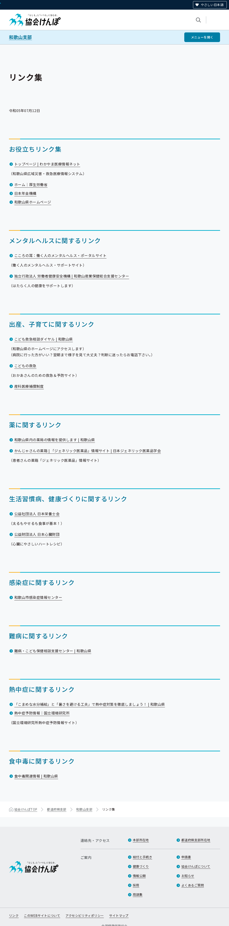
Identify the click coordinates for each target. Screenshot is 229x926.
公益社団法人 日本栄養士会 (36, 513)
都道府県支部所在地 (195, 840)
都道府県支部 (56, 809)
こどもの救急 (25, 365)
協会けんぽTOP (25, 809)
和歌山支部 (20, 37)
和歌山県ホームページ (32, 202)
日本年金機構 (25, 193)
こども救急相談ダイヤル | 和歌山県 (43, 339)
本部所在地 (141, 840)
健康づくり (141, 866)
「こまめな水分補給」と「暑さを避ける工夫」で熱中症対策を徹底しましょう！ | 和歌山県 (89, 704)
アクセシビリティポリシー (85, 915)
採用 (136, 885)
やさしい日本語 (212, 4)
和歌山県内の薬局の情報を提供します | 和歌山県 (54, 439)
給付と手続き (142, 857)
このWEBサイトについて (42, 915)
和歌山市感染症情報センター (38, 597)
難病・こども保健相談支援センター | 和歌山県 (52, 650)
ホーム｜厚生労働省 (30, 184)
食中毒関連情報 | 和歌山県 (36, 776)
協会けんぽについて (195, 866)
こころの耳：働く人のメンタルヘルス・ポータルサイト (60, 255)
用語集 (137, 894)
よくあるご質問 (192, 885)
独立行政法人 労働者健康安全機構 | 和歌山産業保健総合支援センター (71, 276)
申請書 (186, 857)
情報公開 (139, 875)
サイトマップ (119, 915)
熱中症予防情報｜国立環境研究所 (42, 713)
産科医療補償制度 (29, 386)
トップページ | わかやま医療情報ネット (47, 164)
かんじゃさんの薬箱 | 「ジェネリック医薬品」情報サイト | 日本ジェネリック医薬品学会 (87, 450)
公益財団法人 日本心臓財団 (36, 534)
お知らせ (187, 875)
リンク (14, 915)
